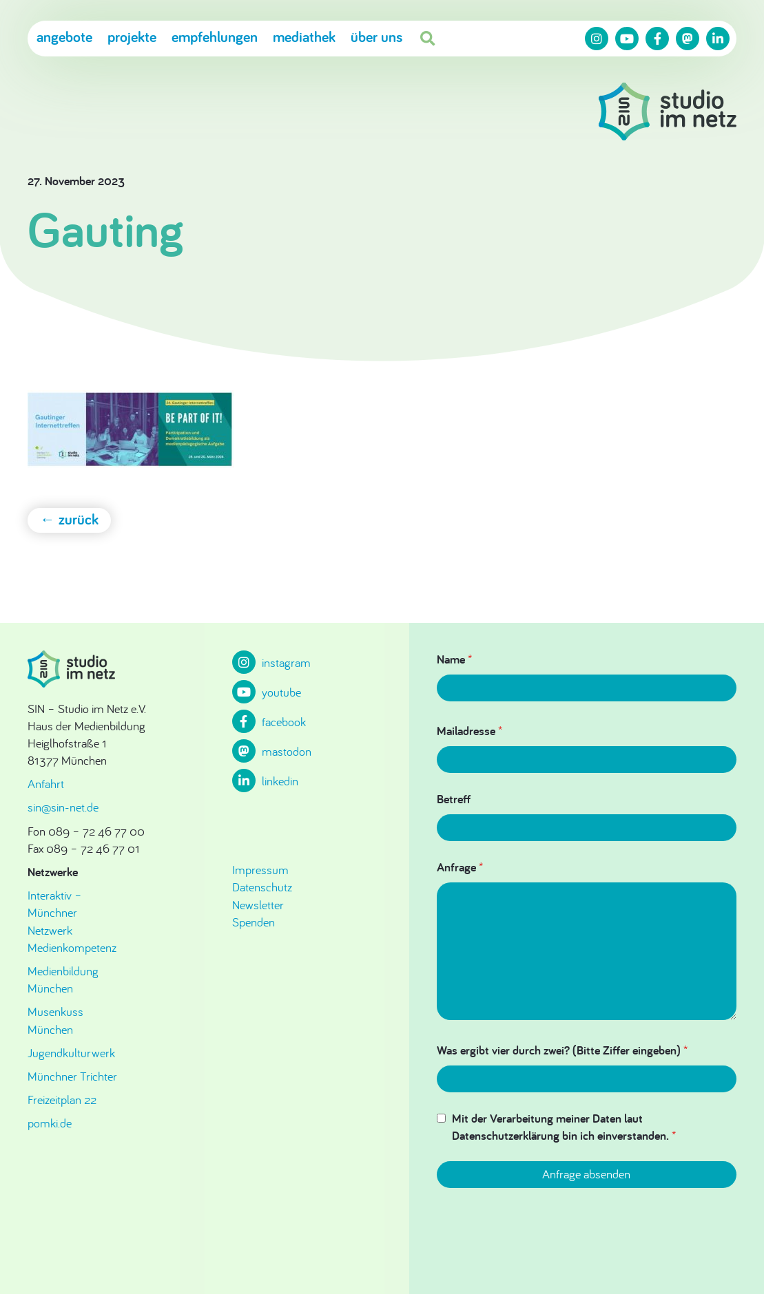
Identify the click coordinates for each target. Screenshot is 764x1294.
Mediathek (304, 36)
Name (454, 659)
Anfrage (460, 867)
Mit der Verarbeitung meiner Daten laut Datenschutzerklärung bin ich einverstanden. (564, 1126)
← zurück (69, 519)
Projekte (131, 36)
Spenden (253, 922)
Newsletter (258, 905)
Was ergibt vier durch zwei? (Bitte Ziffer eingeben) (562, 1050)
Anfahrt (46, 784)
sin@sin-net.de (63, 807)
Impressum (260, 870)
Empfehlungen (215, 36)
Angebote (64, 36)
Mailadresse (469, 731)
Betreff (454, 799)
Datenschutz (262, 887)
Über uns (376, 36)
